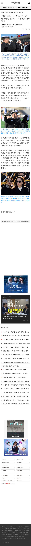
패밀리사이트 (6, 542)
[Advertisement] (15, 243)
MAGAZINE (25, 7)
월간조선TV (18, 7)
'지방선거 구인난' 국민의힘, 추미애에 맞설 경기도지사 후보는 (14, 317)
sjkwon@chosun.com (17, 24)
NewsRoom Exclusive (8, 7)
